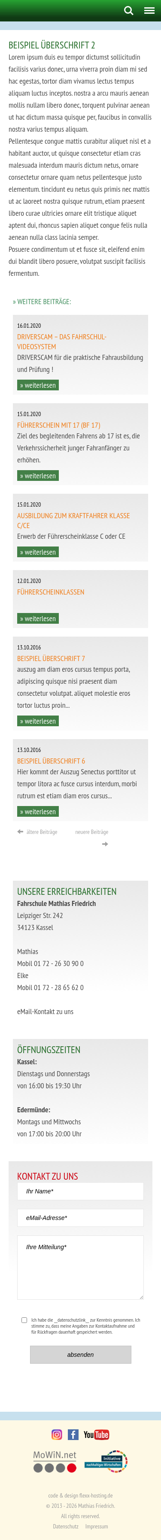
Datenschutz (65, 1526)
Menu (147, 7)
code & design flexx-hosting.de (81, 1495)
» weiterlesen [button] (38, 385)
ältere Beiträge (37, 832)
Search (128, 10)
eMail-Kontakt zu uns (45, 1011)
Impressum (96, 1526)
